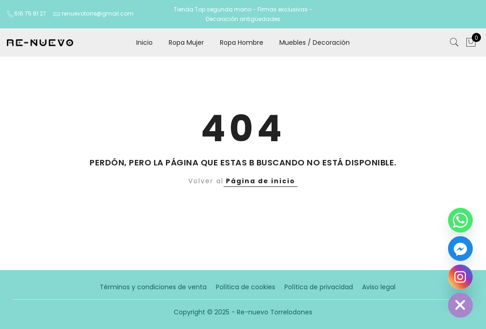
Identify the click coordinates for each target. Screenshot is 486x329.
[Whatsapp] (460, 220)
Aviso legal (378, 287)
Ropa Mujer (186, 42)
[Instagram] (460, 277)
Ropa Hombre (241, 42)
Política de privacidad (318, 287)
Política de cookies (245, 287)
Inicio (144, 42)
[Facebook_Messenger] (460, 248)
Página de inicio (260, 181)
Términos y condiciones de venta (153, 287)
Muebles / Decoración (314, 42)
